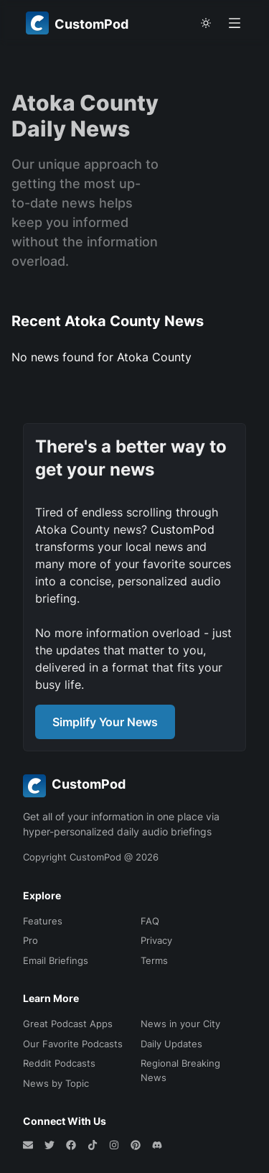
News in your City (180, 1023)
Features (42, 921)
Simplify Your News (105, 722)
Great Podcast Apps (68, 1023)
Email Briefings (55, 960)
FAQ (150, 921)
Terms (154, 960)
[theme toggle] (205, 22)
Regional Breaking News (180, 1070)
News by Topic (56, 1083)
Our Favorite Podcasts (73, 1043)
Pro (30, 940)
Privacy (156, 940)
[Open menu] (234, 22)
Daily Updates (171, 1043)
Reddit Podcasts (59, 1063)
